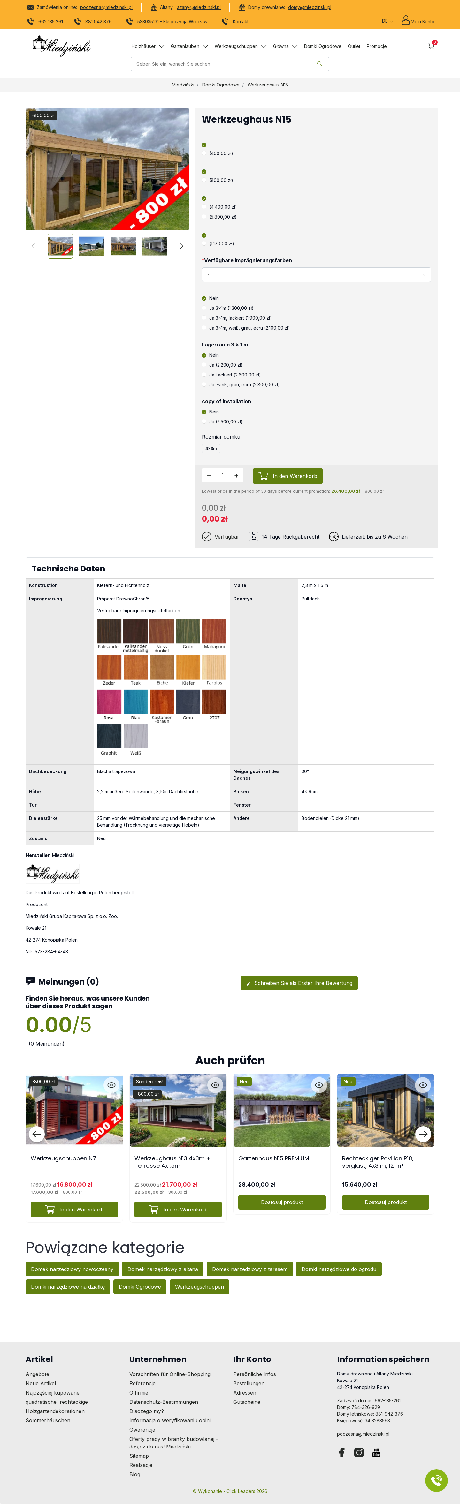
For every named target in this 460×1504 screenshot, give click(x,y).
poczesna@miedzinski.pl (106, 7)
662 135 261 (45, 23)
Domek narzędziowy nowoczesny (72, 1269)
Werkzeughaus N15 (268, 84)
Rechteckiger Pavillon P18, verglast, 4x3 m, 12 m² (377, 1162)
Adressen (244, 1392)
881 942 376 (93, 23)
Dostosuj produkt (282, 1202)
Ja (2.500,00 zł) (222, 421)
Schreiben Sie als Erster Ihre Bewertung (299, 983)
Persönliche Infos (254, 1374)
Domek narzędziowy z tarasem (250, 1269)
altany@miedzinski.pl (199, 7)
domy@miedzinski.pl (309, 7)
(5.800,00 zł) (219, 217)
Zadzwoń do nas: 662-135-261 (369, 1400)
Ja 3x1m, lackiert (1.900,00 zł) (237, 318)
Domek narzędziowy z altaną (162, 1269)
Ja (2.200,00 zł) (222, 365)
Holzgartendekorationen (55, 1411)
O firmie (138, 1392)
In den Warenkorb (295, 476)
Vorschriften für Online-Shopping (170, 1374)
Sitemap (139, 1456)
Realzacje (140, 1465)
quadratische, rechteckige (57, 1402)
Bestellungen (248, 1383)
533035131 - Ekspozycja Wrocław (167, 23)
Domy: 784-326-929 (358, 1407)
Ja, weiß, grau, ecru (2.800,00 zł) (241, 384)
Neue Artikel (41, 1383)
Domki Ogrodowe (221, 84)
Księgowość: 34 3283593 (363, 1420)
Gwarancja (142, 1429)
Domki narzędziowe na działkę (68, 1287)
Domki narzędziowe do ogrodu (339, 1269)
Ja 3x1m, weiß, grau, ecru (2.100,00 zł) (246, 328)
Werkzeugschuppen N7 (63, 1158)
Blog (134, 1474)
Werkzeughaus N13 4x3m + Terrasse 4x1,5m (172, 1162)
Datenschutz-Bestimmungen (163, 1402)
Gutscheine (246, 1402)
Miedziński (183, 84)
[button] (431, 46)
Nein (210, 298)
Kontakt (235, 23)
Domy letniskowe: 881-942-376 (370, 1414)
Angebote (37, 1374)
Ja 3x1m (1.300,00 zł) (228, 308)
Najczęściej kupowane (53, 1392)
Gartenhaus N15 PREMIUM (273, 1158)
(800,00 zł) (217, 180)
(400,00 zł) (217, 153)
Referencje (142, 1383)
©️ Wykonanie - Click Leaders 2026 (230, 1491)
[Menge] (223, 475)
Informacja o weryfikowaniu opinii (170, 1420)
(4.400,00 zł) (219, 207)
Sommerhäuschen (48, 1420)
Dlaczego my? (146, 1411)
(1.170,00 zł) (218, 243)
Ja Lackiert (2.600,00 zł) (231, 374)
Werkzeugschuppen (199, 1287)
